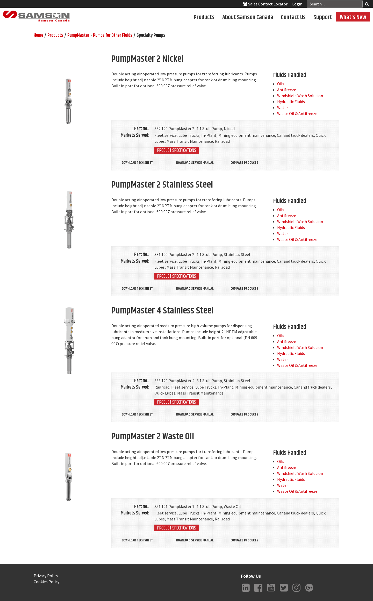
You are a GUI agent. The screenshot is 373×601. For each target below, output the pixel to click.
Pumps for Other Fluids (112, 35)
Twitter (283, 591)
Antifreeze (286, 89)
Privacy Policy (46, 575)
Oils (280, 83)
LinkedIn (245, 591)
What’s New (353, 17)
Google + (309, 591)
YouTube (271, 591)
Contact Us (293, 17)
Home (38, 35)
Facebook (258, 591)
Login (297, 3)
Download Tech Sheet (137, 163)
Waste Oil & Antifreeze (297, 113)
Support (322, 17)
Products (204, 17)
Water (282, 107)
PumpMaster (78, 35)
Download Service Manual (194, 163)
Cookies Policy (46, 581)
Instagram (296, 591)
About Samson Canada (247, 17)
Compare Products (244, 163)
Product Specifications (176, 150)
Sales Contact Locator (265, 3)
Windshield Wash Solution (300, 95)
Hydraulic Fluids (291, 101)
